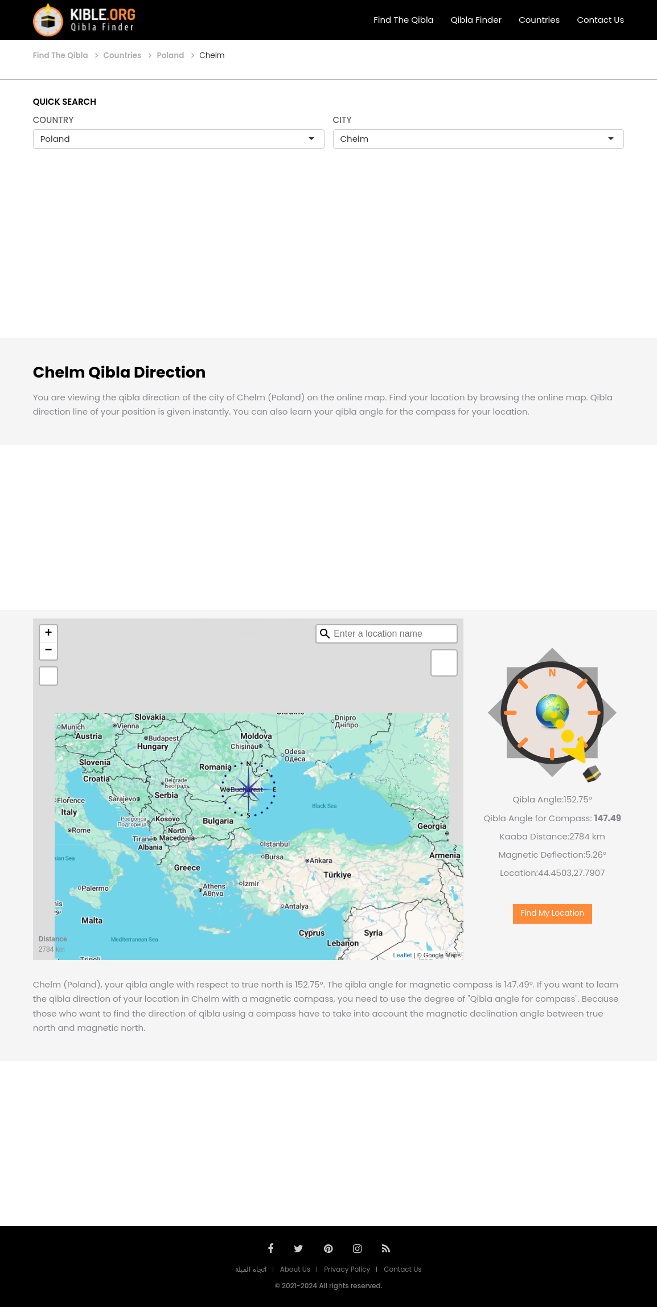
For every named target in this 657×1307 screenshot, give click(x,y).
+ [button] (48, 633)
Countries (539, 20)
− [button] (48, 650)
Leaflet (402, 955)
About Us (295, 1269)
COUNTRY (53, 120)
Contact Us (600, 20)
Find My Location (552, 913)
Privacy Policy (347, 1269)
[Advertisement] (328, 255)
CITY (342, 120)
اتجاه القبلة (250, 1269)
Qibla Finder (476, 20)
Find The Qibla (403, 20)
